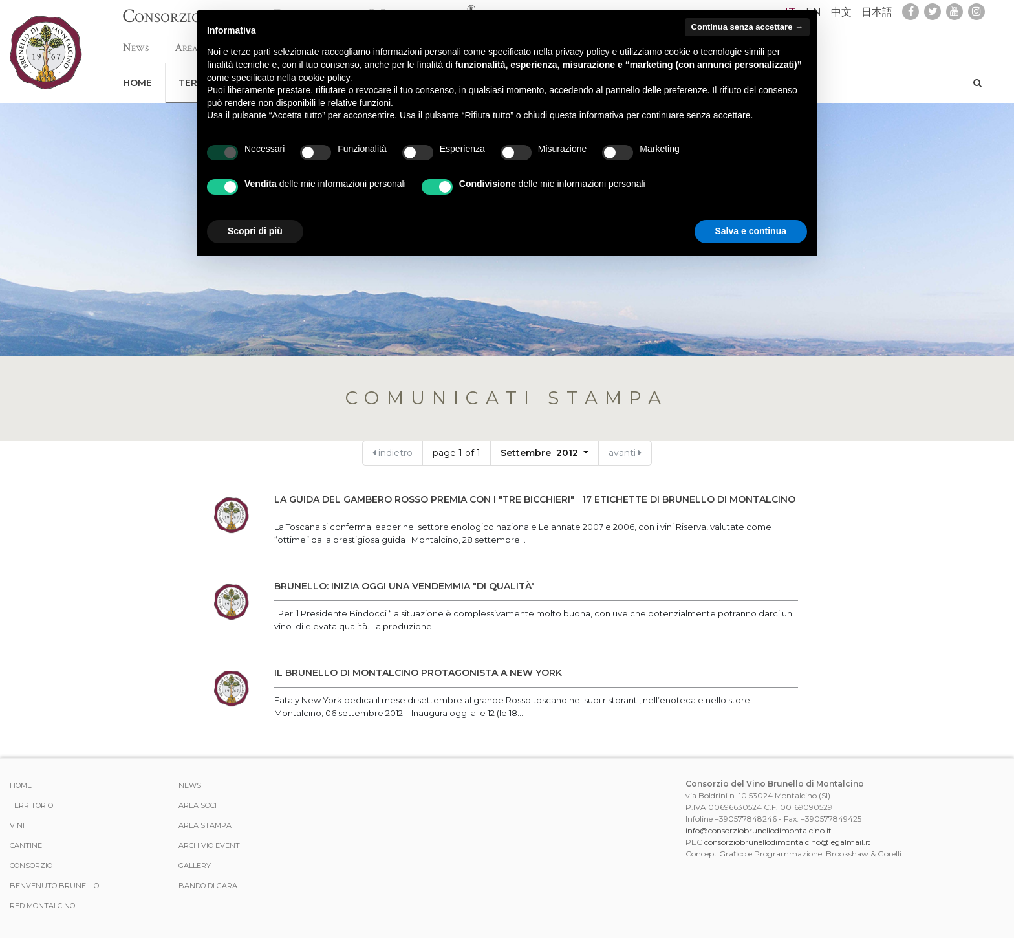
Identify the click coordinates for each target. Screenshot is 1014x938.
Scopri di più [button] (255, 231)
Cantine (26, 845)
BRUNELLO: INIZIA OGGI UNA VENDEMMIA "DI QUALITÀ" (407, 586)
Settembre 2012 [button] (541, 453)
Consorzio (31, 865)
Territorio (31, 805)
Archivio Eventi (210, 845)
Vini (17, 825)
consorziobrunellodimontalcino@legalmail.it (787, 842)
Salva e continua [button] (750, 231)
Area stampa (205, 825)
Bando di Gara (207, 885)
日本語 (876, 12)
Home (137, 76)
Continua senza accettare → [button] (747, 27)
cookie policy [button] (324, 77)
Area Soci (197, 805)
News (136, 41)
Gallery (194, 865)
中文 (841, 12)
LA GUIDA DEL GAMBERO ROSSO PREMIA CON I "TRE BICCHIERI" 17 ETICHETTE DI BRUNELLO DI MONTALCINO (534, 499)
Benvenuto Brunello (54, 885)
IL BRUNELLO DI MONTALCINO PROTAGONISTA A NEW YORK (418, 673)
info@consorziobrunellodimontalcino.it (758, 830)
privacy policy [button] (583, 52)
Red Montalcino (42, 905)
